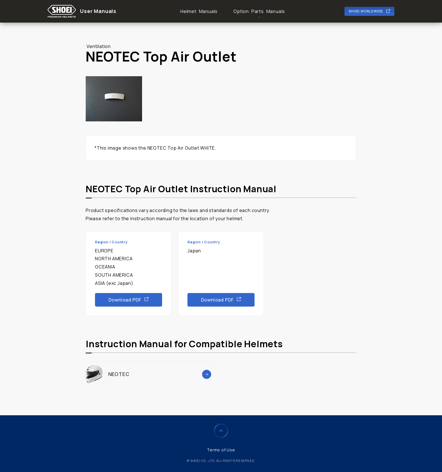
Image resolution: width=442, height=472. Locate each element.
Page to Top (221, 431)
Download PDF (125, 300)
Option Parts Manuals (259, 11)
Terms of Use (221, 450)
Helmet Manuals (199, 11)
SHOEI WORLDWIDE (366, 11)
